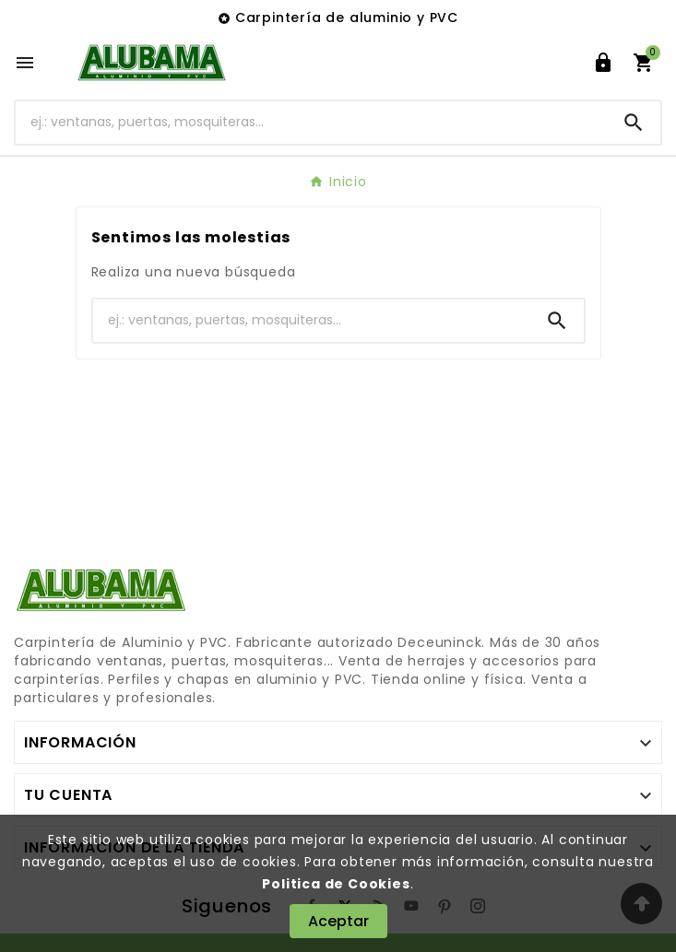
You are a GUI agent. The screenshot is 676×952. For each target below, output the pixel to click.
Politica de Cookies (335, 884)
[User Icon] (603, 63)
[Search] (634, 123)
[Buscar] (311, 122)
